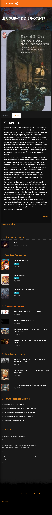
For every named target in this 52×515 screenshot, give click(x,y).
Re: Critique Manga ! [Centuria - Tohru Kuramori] (18, 412)
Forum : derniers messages (17, 399)
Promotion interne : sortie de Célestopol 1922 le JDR (30, 330)
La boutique (5, 501)
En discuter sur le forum (8, 224)
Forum (3, 494)
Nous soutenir (38, 494)
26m (2, 440)
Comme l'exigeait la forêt (24, 289)
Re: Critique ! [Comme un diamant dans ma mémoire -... (20, 408)
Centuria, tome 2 (21, 261)
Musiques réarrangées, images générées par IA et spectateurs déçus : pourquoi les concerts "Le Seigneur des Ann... (26, 458)
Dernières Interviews (14, 354)
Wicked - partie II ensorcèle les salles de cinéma (30, 341)
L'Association (24, 494)
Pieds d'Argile (19, 275)
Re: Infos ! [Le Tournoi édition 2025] (13, 420)
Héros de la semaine (14, 237)
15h (2, 451)
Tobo (16, 242)
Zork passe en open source (24, 320)
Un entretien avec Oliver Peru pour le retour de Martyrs (31, 371)
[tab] (6, 115)
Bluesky (8, 430)
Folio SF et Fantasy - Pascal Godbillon (30, 385)
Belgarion (45, 216)
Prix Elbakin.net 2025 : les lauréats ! (28, 311)
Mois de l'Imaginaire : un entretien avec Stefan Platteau (30, 360)
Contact (13, 494)
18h (2, 462)
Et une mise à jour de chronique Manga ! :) (13, 436)
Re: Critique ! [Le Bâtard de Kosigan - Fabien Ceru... (18, 416)
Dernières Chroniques (15, 255)
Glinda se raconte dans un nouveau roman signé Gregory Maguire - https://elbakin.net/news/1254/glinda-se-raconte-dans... (19, 446)
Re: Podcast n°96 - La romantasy (13, 404)
